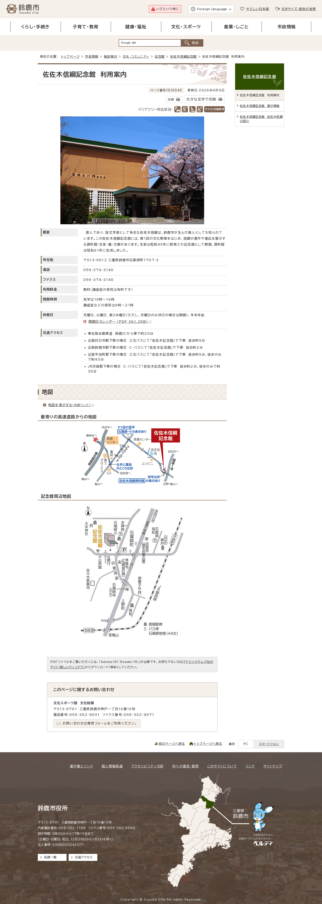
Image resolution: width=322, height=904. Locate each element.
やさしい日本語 (257, 8)
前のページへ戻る (172, 743)
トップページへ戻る (208, 743)
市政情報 (91, 56)
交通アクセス (84, 857)
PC (245, 743)
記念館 (160, 56)
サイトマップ (272, 766)
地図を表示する (71, 405)
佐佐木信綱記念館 (183, 56)
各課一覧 (50, 857)
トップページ (70, 56)
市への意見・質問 (185, 766)
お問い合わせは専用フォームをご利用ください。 (100, 723)
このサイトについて (222, 766)
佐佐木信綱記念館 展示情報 (260, 105)
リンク (250, 766)
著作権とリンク (81, 766)
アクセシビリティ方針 (147, 766)
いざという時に (167, 8)
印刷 (171, 99)
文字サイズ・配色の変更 (298, 8)
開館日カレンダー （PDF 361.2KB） (120, 321)
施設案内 (110, 56)
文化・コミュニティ (136, 56)
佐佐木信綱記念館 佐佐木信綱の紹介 (261, 119)
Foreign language (212, 9)
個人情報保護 (112, 766)
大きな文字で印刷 (201, 99)
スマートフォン (269, 743)
